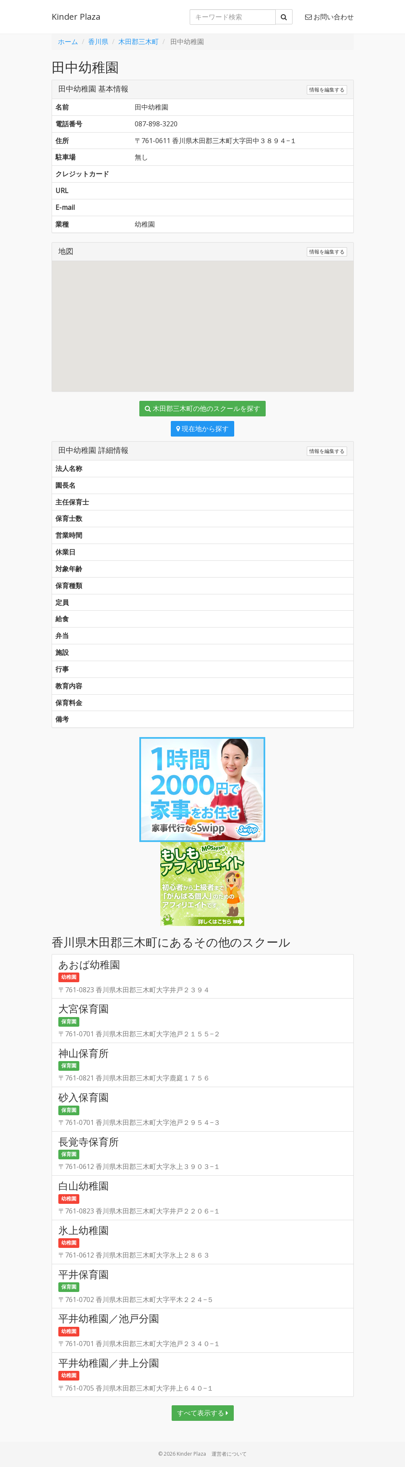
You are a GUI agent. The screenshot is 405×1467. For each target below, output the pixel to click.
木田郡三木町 (138, 41)
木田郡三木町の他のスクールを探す (202, 408)
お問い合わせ (329, 16)
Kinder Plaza (76, 16)
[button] (202, 318)
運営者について (229, 1453)
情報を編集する (327, 89)
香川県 (98, 41)
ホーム (68, 41)
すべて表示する (202, 1412)
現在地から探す (202, 428)
